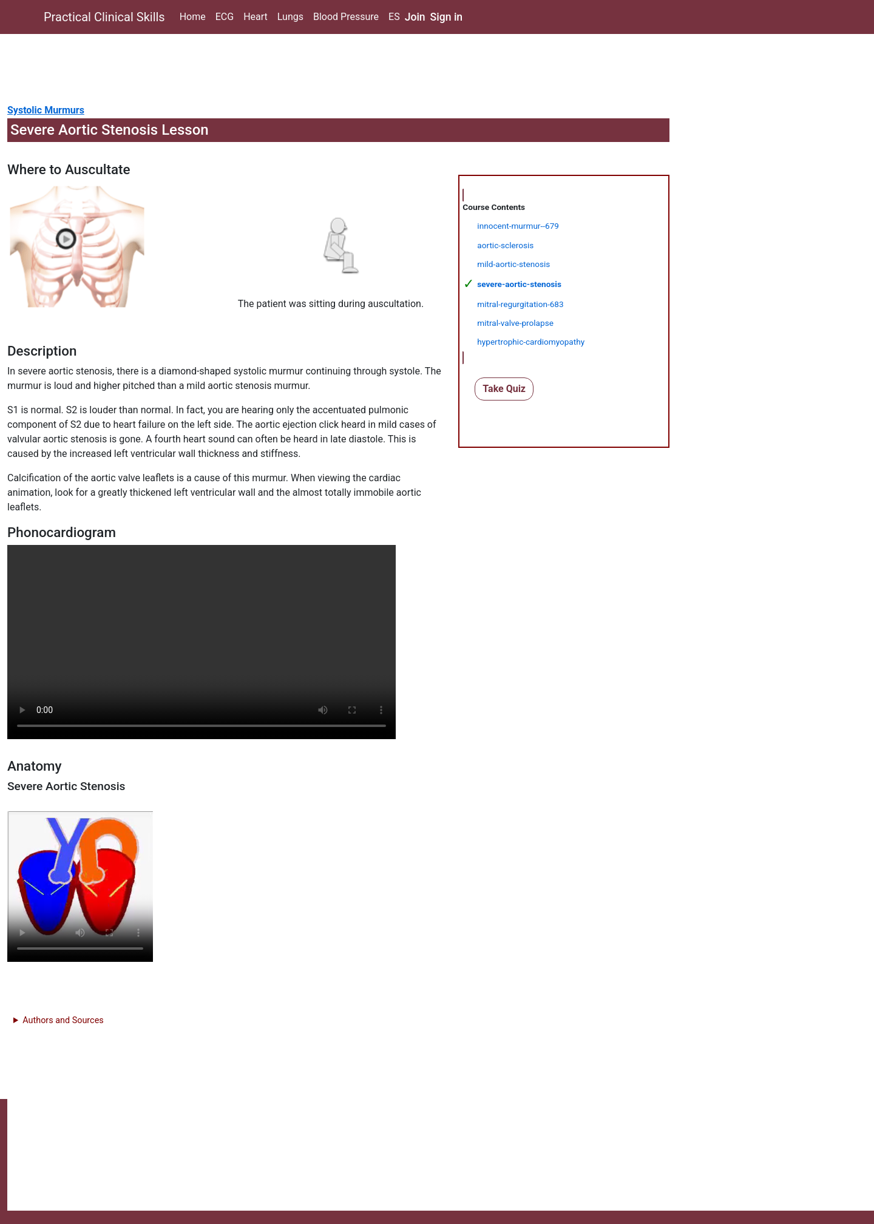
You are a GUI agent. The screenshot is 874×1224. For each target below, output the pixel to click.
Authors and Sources (62, 1020)
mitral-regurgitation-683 (520, 304)
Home (193, 16)
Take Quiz (504, 388)
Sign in (446, 17)
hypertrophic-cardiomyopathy (530, 342)
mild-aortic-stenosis (513, 264)
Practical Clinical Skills (104, 17)
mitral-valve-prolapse (515, 323)
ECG (224, 16)
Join (415, 17)
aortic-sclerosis (505, 245)
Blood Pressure (346, 16)
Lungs (290, 16)
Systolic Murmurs (45, 110)
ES (394, 16)
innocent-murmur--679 (518, 226)
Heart (255, 16)
